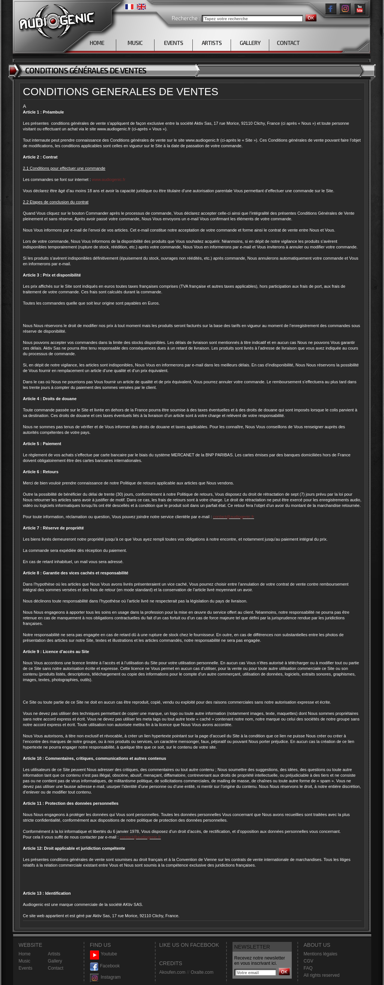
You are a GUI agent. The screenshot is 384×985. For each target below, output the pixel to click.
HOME (97, 42)
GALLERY (250, 42)
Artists (54, 954)
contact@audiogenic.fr (233, 516)
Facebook (105, 966)
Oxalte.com (201, 972)
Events (26, 968)
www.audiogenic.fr (108, 179)
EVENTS (173, 42)
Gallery (55, 961)
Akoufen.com (172, 972)
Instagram (105, 977)
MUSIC (135, 42)
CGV (309, 961)
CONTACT (288, 42)
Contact (55, 968)
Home (25, 954)
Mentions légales (321, 954)
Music (24, 961)
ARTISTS (212, 42)
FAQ (308, 968)
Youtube (103, 954)
